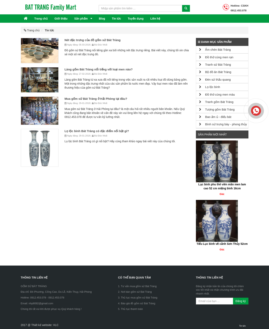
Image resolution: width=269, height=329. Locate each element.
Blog (102, 18)
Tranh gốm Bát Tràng (216, 102)
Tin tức (116, 18)
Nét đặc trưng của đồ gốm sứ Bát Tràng (93, 40)
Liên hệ (155, 18)
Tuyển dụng (136, 18)
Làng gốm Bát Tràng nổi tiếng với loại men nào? (99, 69)
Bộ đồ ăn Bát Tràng (215, 72)
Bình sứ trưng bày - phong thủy (223, 124)
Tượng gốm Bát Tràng (217, 109)
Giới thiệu (61, 18)
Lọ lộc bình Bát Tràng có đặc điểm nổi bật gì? (97, 131)
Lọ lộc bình (209, 87)
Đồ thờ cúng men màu (217, 94)
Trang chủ (41, 18)
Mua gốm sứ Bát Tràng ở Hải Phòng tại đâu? (96, 98)
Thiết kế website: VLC (45, 325)
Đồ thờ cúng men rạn (216, 57)
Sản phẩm (81, 18)
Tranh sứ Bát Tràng (215, 64)
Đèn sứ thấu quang (215, 79)
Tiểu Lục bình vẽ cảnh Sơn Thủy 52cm (222, 243)
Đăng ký (240, 301)
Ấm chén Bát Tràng (215, 49)
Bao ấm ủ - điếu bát (215, 117)
